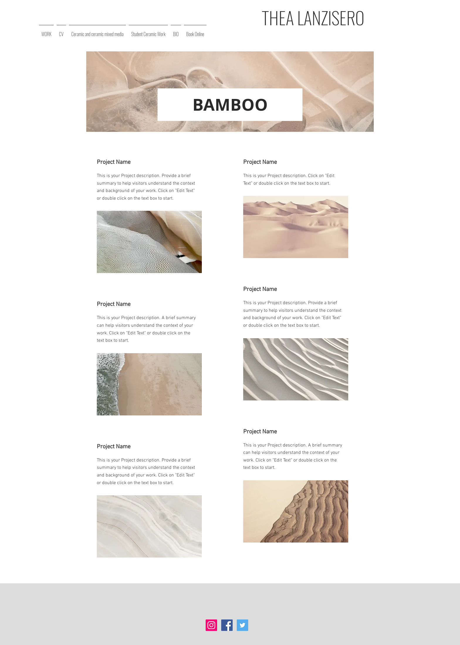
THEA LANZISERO (313, 17)
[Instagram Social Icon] (211, 625)
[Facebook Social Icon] (227, 625)
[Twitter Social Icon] (242, 625)
